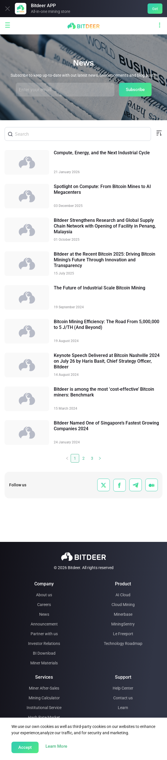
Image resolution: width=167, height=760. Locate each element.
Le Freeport (123, 633)
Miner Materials (44, 663)
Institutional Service (44, 707)
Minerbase (123, 614)
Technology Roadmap (123, 643)
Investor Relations (44, 643)
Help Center (123, 688)
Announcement (44, 624)
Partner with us (44, 633)
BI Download (44, 653)
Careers (44, 604)
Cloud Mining (123, 604)
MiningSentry (123, 624)
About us (44, 595)
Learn (123, 707)
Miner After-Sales (44, 688)
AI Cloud (123, 595)
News (44, 614)
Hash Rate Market (44, 717)
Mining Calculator (44, 698)
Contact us (123, 698)
